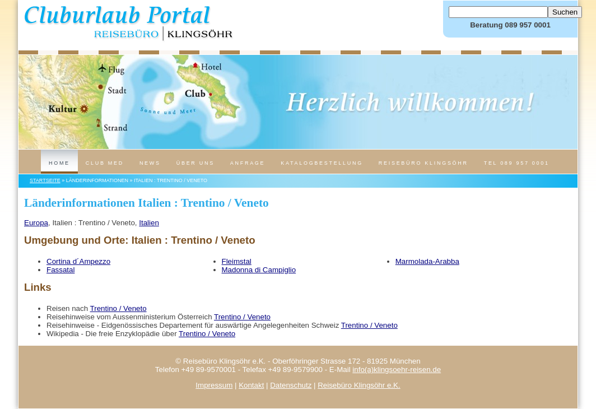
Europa (36, 223)
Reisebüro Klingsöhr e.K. (359, 385)
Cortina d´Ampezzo (78, 261)
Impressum (213, 385)
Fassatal (60, 270)
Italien (149, 223)
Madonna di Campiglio (259, 270)
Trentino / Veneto (118, 308)
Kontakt (251, 385)
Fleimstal (237, 261)
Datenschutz (290, 385)
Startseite (45, 180)
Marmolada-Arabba (427, 261)
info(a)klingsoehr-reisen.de (396, 369)
